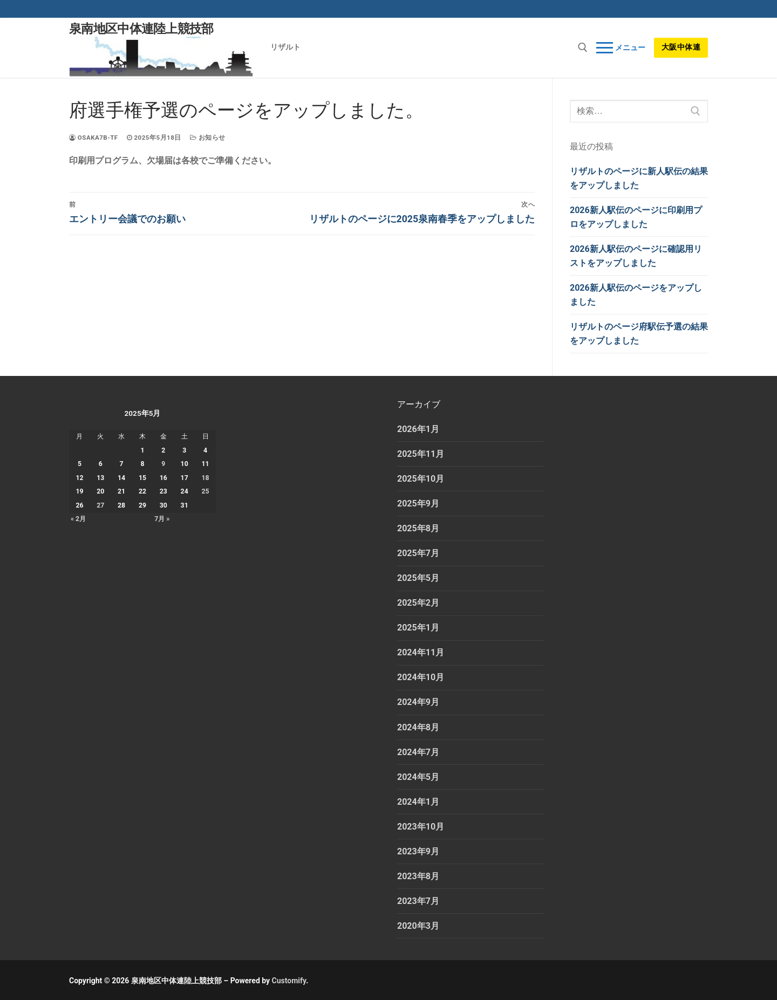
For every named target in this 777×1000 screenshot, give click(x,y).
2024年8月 (418, 727)
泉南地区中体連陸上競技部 (141, 29)
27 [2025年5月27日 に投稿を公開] (100, 505)
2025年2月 (418, 603)
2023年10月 (420, 826)
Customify (289, 980)
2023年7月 (418, 901)
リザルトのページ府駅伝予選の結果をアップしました (639, 333)
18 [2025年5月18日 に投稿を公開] (205, 478)
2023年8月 (418, 876)
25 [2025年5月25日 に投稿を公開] (205, 491)
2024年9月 (418, 702)
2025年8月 (418, 528)
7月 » (161, 519)
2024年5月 (418, 777)
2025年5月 (418, 578)
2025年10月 (420, 479)
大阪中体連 (681, 47)
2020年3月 (418, 926)
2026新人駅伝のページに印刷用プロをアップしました (636, 217)
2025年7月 (418, 553)
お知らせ (208, 137)
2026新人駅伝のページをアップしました (636, 295)
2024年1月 (418, 802)
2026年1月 (418, 429)
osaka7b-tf (93, 137)
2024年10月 (420, 677)
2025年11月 (420, 454)
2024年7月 (418, 752)
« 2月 (78, 519)
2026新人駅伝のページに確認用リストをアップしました (636, 256)
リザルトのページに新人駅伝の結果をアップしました (639, 178)
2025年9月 (418, 503)
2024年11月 (420, 652)
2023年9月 (418, 851)
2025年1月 (418, 627)
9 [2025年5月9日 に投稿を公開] (163, 464)
